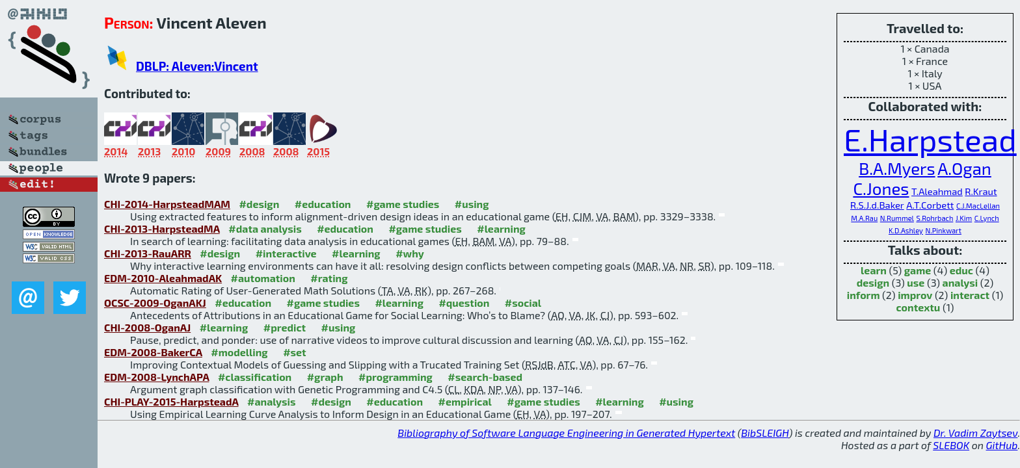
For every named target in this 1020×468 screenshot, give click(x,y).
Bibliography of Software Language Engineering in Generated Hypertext (566, 432)
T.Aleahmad (937, 191)
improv (915, 295)
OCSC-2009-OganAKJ (155, 302)
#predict (284, 327)
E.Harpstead (930, 139)
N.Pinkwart (943, 230)
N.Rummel (897, 218)
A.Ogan (964, 168)
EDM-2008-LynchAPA (156, 376)
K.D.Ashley (906, 230)
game (917, 270)
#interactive (286, 253)
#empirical (465, 401)
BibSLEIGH (764, 432)
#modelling (239, 352)
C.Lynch (986, 218)
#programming (395, 376)
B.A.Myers (897, 168)
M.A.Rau (864, 218)
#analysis (271, 401)
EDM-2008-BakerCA (153, 352)
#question (463, 302)
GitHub (1002, 445)
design (873, 282)
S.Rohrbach (934, 218)
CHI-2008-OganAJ (147, 327)
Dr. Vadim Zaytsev (975, 432)
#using (472, 204)
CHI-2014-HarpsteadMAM (167, 204)
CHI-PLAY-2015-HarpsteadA (171, 401)
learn (874, 270)
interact (969, 295)
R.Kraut (981, 191)
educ (961, 270)
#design (259, 204)
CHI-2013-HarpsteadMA (162, 228)
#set (294, 352)
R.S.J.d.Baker (877, 205)
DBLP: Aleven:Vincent (197, 65)
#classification (254, 376)
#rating (328, 278)
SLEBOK (951, 445)
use (915, 282)
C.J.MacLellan (978, 206)
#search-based (485, 376)
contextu (918, 307)
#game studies (402, 204)
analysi (960, 282)
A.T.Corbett (930, 205)
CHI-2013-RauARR (147, 253)
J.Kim (964, 218)
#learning (501, 228)
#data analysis (264, 228)
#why (410, 253)
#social (523, 302)
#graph (325, 376)
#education (323, 204)
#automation (263, 278)
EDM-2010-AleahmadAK (163, 278)
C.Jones (881, 188)
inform (863, 295)
